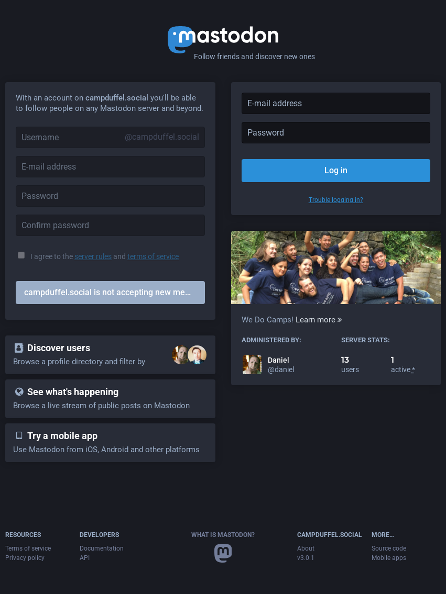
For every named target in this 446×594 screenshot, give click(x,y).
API (85, 558)
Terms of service (28, 548)
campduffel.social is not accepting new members (114, 292)
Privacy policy (25, 558)
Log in (335, 170)
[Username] (110, 137)
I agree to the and (104, 256)
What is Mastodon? (223, 535)
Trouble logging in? (336, 200)
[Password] (110, 196)
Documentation (102, 548)
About (305, 548)
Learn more (319, 319)
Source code (389, 548)
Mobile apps (389, 558)
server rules (93, 256)
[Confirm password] (110, 225)
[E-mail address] (110, 166)
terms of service (153, 256)
